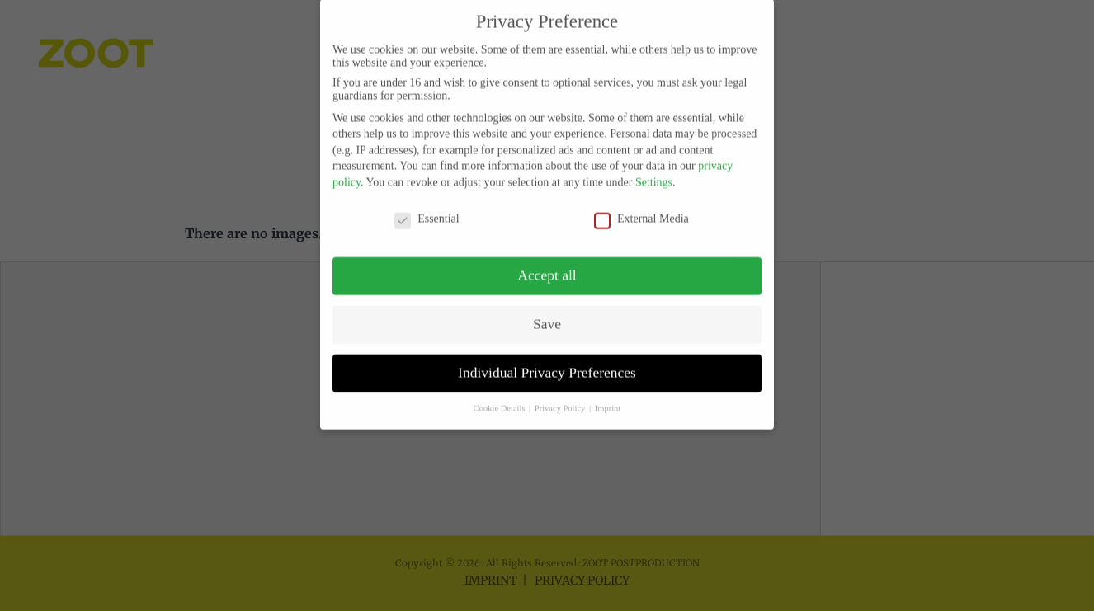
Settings (653, 168)
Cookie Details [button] (500, 394)
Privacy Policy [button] (561, 394)
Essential (427, 205)
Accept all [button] (546, 262)
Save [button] (547, 311)
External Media (641, 205)
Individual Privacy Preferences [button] (547, 359)
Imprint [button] (608, 394)
